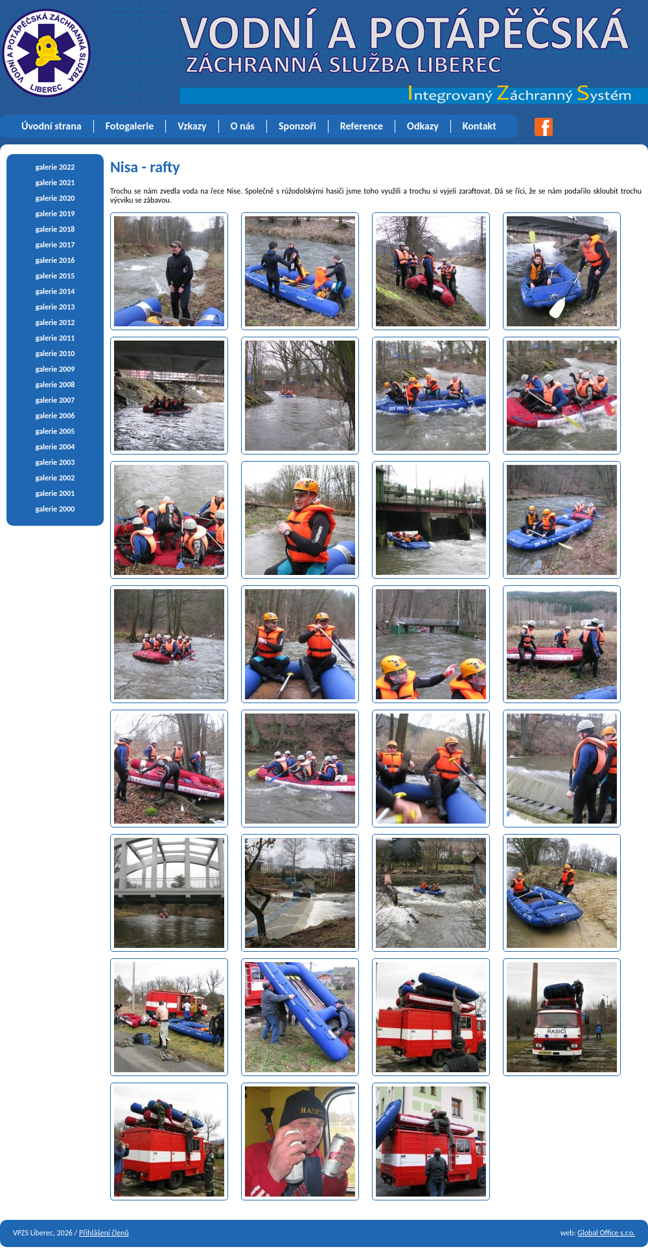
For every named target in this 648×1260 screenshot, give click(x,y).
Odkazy (423, 126)
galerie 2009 (55, 369)
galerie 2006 (55, 415)
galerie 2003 (55, 462)
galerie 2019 (55, 213)
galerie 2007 (55, 400)
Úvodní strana (51, 126)
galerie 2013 (55, 306)
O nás (243, 126)
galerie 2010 (55, 353)
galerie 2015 (55, 275)
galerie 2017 (55, 244)
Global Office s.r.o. (606, 1232)
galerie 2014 (55, 291)
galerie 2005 (55, 431)
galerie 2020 (55, 198)
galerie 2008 (55, 384)
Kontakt (479, 126)
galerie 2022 (55, 167)
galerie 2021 (55, 182)
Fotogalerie (130, 126)
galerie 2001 (55, 493)
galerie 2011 (55, 338)
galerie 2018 (55, 229)
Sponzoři (297, 126)
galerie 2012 (55, 322)
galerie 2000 (55, 508)
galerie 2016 (55, 260)
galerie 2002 (55, 477)
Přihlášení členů (104, 1232)
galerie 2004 (55, 446)
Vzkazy (192, 126)
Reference (361, 126)
